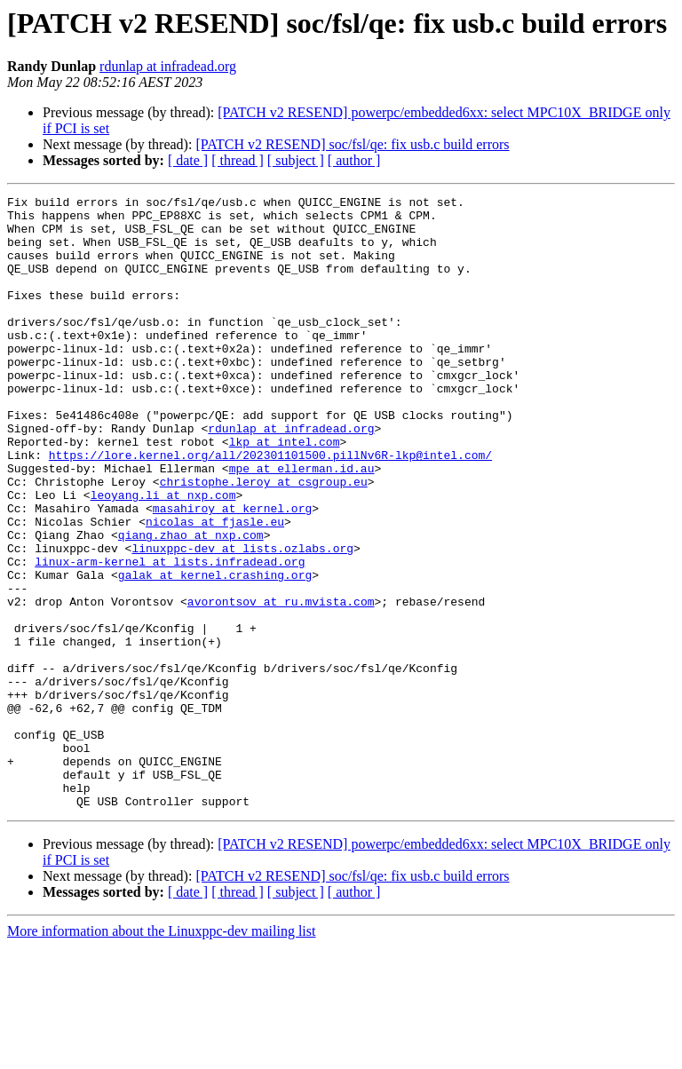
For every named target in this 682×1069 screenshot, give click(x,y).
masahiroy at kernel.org (232, 572)
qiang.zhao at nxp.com (191, 604)
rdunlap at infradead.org (167, 66)
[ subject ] (295, 160)
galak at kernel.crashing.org (215, 652)
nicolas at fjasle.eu (215, 588)
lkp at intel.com (284, 492)
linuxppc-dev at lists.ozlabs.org (242, 620)
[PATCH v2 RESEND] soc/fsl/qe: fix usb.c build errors (352, 144)
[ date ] (188, 160)
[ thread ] (237, 160)
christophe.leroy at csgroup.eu (264, 540)
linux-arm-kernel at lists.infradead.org (170, 636)
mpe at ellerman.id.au (302, 524)
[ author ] (354, 160)
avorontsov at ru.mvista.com (281, 684)
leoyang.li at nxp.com (163, 556)
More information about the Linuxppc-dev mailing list (161, 1053)
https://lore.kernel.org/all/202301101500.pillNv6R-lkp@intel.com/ (270, 508)
